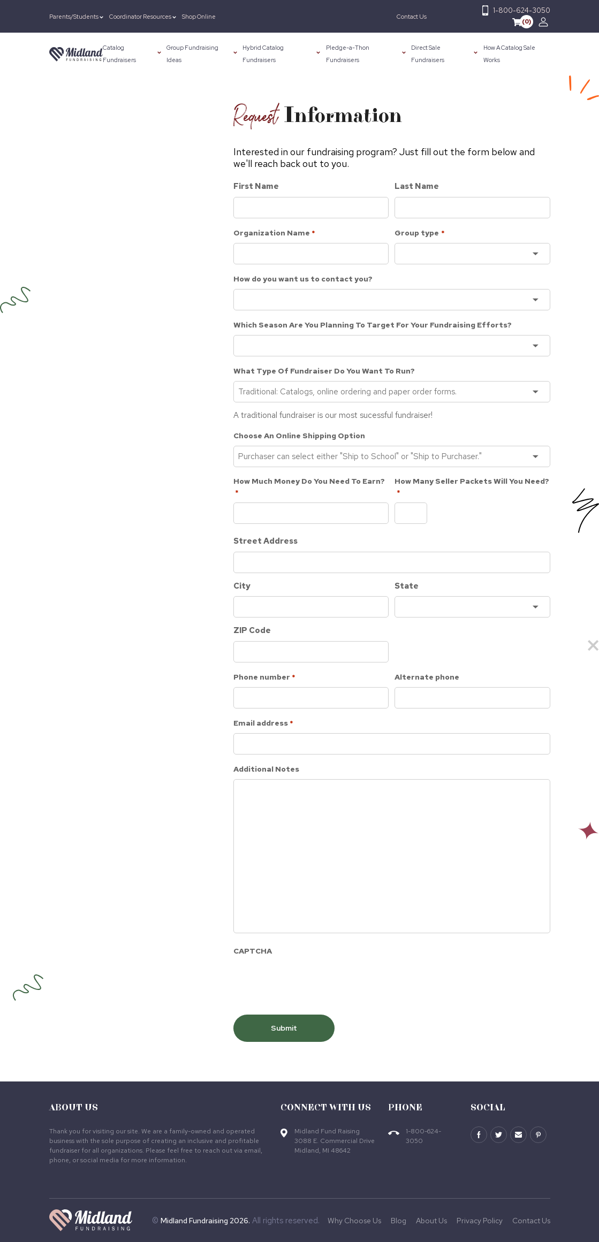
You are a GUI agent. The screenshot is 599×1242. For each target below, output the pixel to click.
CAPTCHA (252, 951)
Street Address (265, 541)
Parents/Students (73, 16)
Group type (419, 233)
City (242, 586)
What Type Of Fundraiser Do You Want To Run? (324, 371)
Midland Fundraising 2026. (205, 1220)
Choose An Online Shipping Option (299, 435)
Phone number (264, 677)
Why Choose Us (354, 1220)
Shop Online (199, 16)
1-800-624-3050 (521, 10)
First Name (256, 186)
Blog (398, 1220)
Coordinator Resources (140, 16)
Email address (263, 723)
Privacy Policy (480, 1220)
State (407, 586)
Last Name (417, 186)
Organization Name (274, 233)
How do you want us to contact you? (303, 279)
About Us (431, 1220)
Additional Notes (266, 769)
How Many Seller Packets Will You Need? (472, 487)
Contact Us (412, 16)
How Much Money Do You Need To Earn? (309, 487)
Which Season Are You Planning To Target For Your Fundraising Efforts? (372, 325)
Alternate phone (427, 677)
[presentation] (314, 982)
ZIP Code (252, 630)
